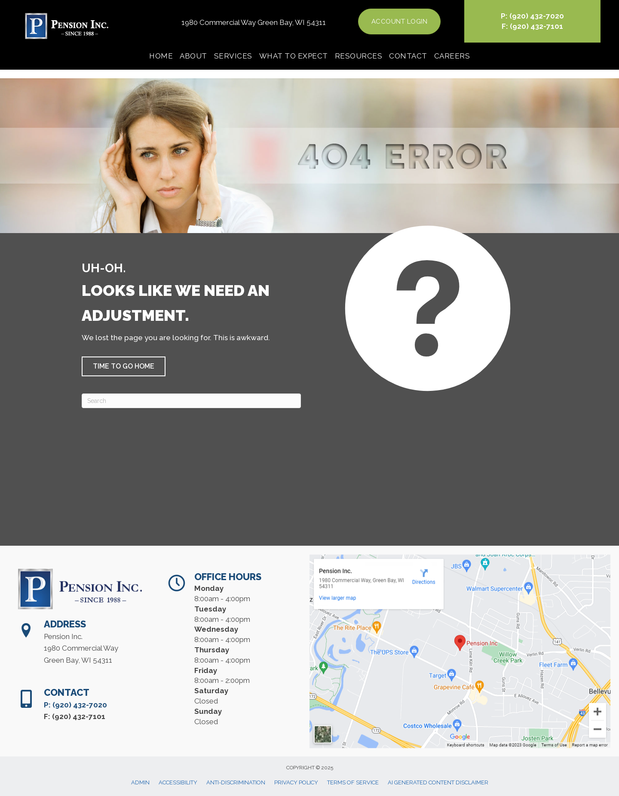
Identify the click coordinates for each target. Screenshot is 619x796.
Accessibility (178, 782)
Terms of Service (353, 782)
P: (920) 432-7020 (532, 16)
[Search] (191, 400)
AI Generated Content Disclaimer (438, 782)
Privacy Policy (296, 782)
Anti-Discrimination (235, 782)
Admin (140, 782)
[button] (123, 366)
